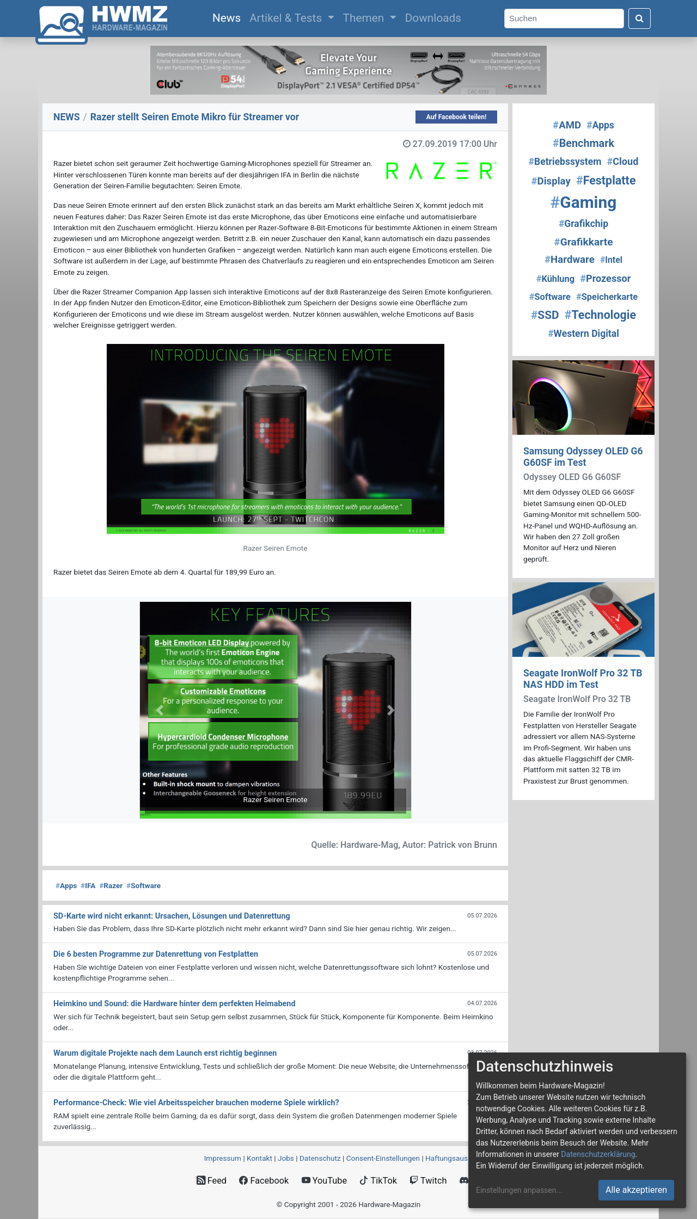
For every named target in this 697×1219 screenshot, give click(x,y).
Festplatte (606, 180)
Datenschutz (320, 1158)
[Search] (564, 19)
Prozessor (605, 278)
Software (143, 885)
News (228, 16)
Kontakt (259, 1158)
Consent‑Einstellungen (383, 1158)
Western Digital (583, 333)
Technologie (600, 315)
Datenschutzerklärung (598, 1154)
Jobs (286, 1158)
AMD (567, 125)
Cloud (623, 161)
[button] (159, 710)
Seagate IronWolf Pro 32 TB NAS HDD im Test (583, 679)
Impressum (222, 1158)
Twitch (428, 1180)
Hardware (570, 260)
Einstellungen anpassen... (519, 1190)
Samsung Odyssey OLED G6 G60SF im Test (583, 457)
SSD (545, 315)
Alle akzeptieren (636, 1190)
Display (551, 181)
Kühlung (555, 279)
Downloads (433, 17)
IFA (88, 885)
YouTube (324, 1180)
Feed (212, 1180)
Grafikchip (583, 223)
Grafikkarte (583, 242)
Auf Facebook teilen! (456, 117)
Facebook (264, 1180)
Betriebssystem (565, 161)
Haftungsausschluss (459, 1158)
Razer (111, 885)
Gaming (584, 202)
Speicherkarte (607, 297)
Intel (611, 260)
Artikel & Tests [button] (287, 17)
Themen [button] (365, 17)
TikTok (378, 1180)
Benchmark (583, 143)
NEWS (66, 117)
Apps (66, 885)
